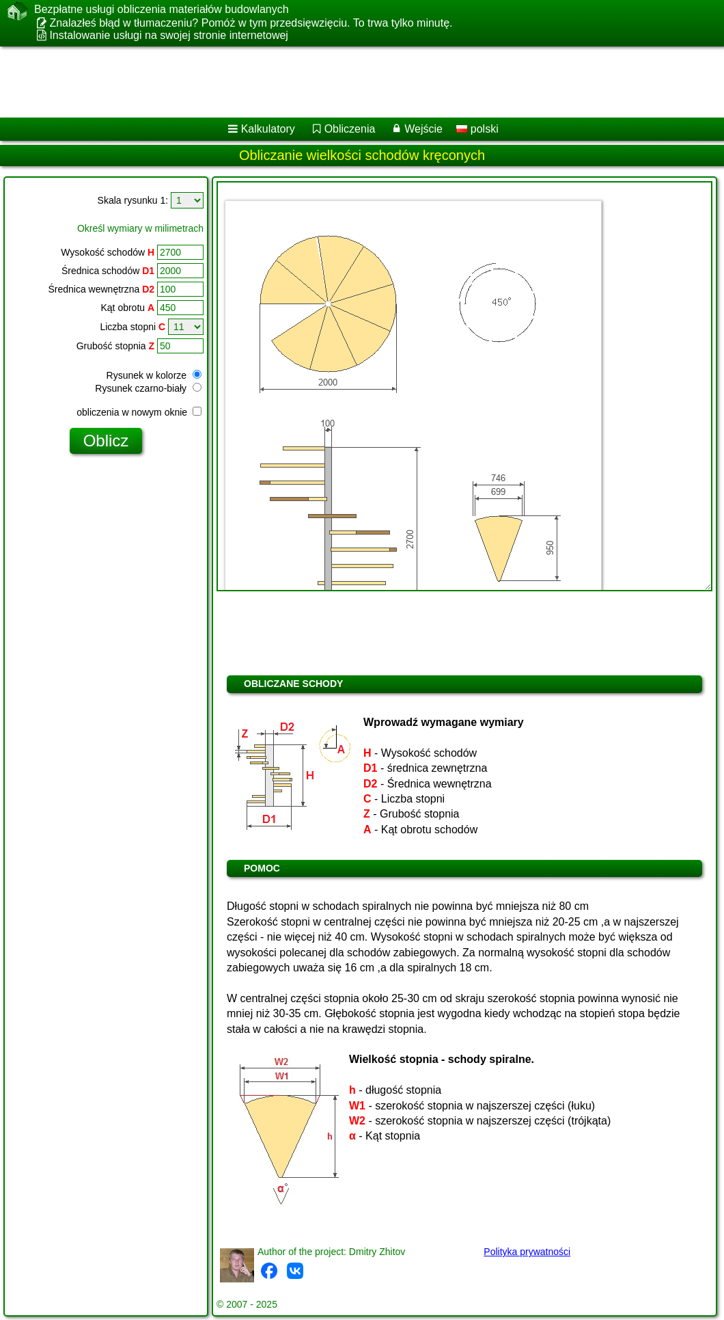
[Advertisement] (349, 82)
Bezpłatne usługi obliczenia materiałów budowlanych (161, 9)
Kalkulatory (268, 129)
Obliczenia (350, 129)
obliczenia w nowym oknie (138, 412)
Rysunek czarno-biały (148, 388)
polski (477, 129)
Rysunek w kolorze (154, 375)
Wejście (423, 129)
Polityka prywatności (527, 1251)
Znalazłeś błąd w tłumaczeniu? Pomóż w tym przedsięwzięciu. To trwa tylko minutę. (250, 23)
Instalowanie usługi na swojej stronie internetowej (168, 35)
